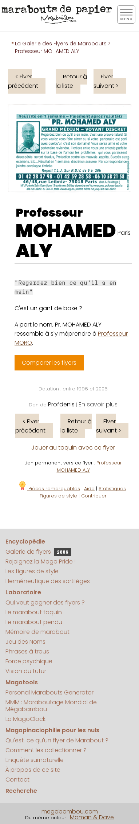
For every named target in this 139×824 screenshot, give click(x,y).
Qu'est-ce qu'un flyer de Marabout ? (56, 740)
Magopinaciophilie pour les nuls (52, 730)
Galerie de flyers (38, 552)
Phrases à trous (27, 651)
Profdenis (61, 404)
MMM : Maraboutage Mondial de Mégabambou (51, 705)
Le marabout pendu (33, 622)
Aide (89, 488)
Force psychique (28, 661)
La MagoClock (25, 719)
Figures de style (58, 495)
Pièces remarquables (49, 488)
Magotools (21, 682)
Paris (124, 233)
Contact (17, 779)
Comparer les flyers (49, 362)
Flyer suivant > (106, 81)
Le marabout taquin (33, 612)
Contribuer (94, 495)
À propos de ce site (32, 770)
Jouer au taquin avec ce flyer (73, 447)
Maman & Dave (92, 817)
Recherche (21, 791)
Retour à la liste (71, 81)
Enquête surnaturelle (34, 760)
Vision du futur (25, 671)
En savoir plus (98, 404)
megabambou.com (69, 811)
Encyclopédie (25, 541)
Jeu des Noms (25, 642)
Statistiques (112, 488)
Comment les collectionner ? (46, 750)
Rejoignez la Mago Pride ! (40, 561)
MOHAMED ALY (66, 241)
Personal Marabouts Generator (49, 692)
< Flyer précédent (23, 81)
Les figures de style (32, 571)
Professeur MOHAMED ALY (89, 466)
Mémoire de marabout (37, 632)
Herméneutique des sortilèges (47, 581)
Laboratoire (23, 592)
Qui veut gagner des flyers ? (45, 602)
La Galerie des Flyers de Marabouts (61, 43)
